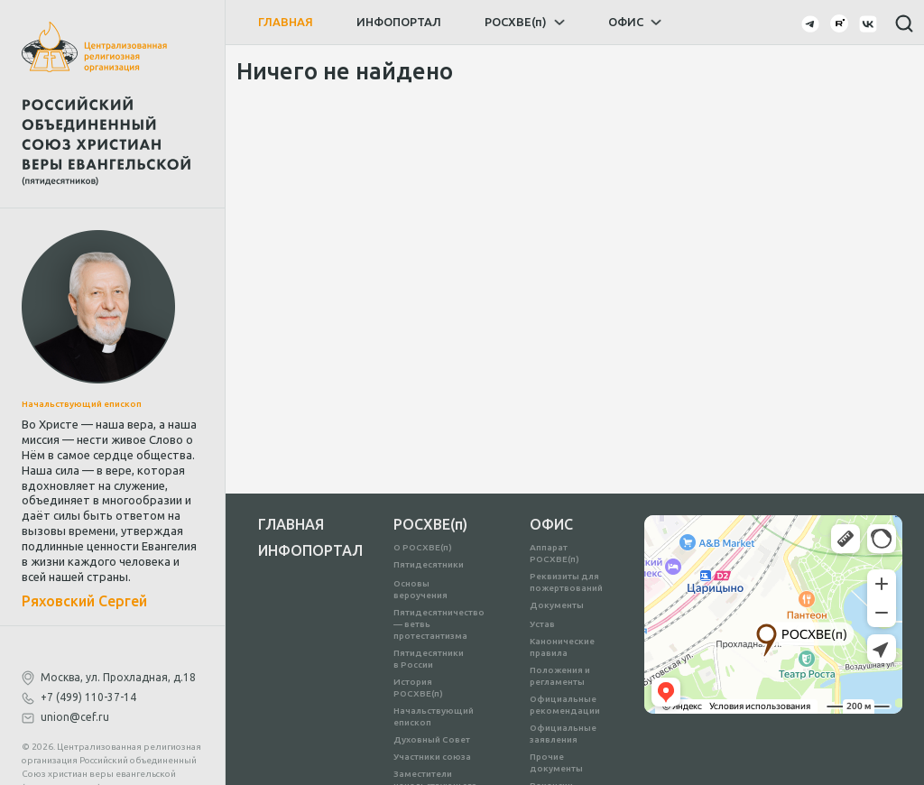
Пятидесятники (428, 564)
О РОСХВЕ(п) (422, 547)
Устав (542, 624)
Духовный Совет (431, 739)
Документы (557, 605)
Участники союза (432, 757)
